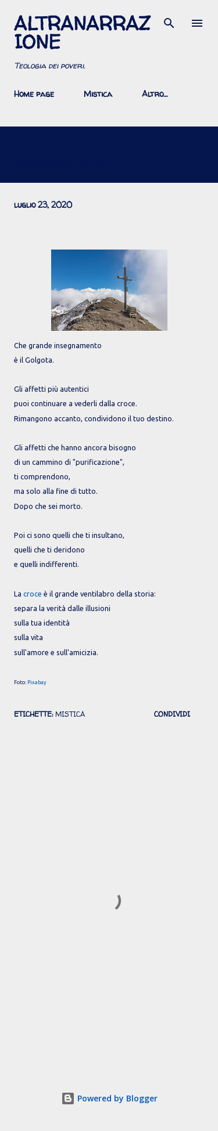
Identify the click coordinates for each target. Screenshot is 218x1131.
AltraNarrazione (82, 32)
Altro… (155, 93)
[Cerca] (169, 21)
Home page (34, 93)
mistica (70, 714)
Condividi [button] (172, 714)
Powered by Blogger (109, 1098)
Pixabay (36, 682)
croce (32, 594)
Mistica (98, 93)
